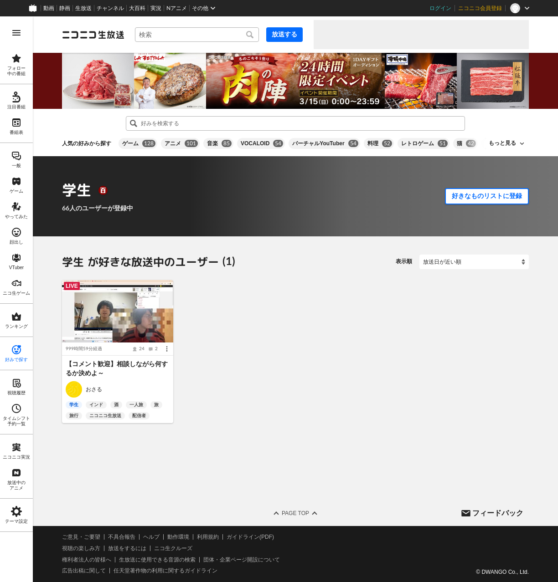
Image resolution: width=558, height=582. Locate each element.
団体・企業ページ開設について (241, 559)
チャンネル (110, 8)
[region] (16, 299)
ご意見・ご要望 (81, 537)
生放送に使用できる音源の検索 (157, 559)
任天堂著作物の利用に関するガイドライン (165, 570)
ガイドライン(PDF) (250, 537)
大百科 (137, 8)
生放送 (83, 8)
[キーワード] (197, 34)
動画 (48, 8)
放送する (284, 34)
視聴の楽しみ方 (81, 548)
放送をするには (127, 548)
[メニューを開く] (16, 33)
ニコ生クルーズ (173, 548)
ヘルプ (151, 537)
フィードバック (497, 512)
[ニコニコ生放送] (93, 35)
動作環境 (178, 537)
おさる (94, 389)
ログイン (440, 8)
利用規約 (208, 537)
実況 (155, 8)
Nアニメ (176, 8)
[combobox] (197, 34)
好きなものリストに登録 (487, 195)
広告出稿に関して (84, 570)
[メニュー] (166, 348)
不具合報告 (121, 537)
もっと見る (502, 143)
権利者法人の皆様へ (86, 559)
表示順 (404, 261)
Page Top (295, 513)
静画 (64, 8)
